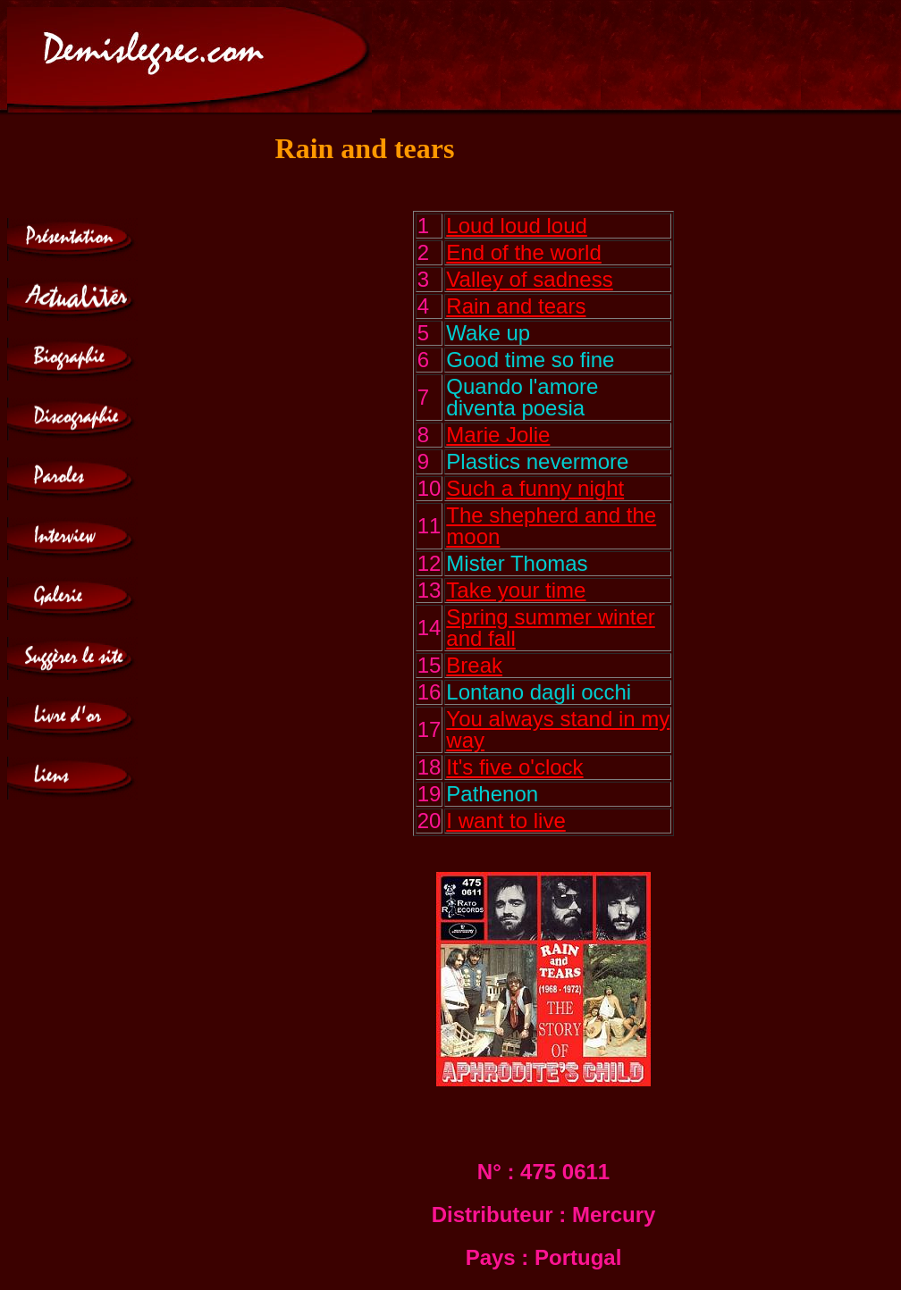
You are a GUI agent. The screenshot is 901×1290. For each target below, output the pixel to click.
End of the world (523, 252)
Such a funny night (535, 488)
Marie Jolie (498, 435)
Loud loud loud (516, 226)
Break (474, 665)
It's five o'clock (514, 767)
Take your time (515, 590)
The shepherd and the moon (551, 526)
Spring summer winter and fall (550, 627)
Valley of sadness (529, 279)
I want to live (505, 820)
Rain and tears (515, 306)
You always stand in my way (557, 729)
